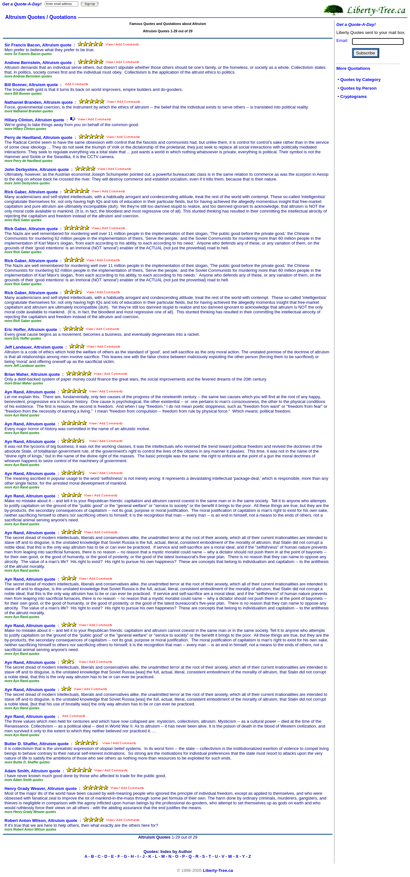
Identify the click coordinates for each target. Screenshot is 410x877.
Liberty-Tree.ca (218, 870)
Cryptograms (353, 96)
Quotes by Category (360, 79)
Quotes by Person (358, 88)
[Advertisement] (355, 205)
